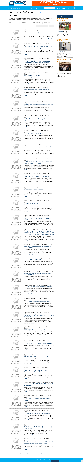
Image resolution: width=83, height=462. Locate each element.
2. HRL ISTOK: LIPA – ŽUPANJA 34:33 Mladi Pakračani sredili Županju (38, 147)
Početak (23, 453)
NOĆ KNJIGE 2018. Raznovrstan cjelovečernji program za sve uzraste (38, 104)
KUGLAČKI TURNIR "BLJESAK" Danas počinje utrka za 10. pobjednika (38, 384)
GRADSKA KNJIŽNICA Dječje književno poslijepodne (38, 286)
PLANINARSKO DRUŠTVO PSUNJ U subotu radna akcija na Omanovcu (39, 315)
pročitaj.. (50, 38)
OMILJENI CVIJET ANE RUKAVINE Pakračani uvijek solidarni (37, 218)
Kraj (41, 453)
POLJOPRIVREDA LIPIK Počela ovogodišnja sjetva (37, 413)
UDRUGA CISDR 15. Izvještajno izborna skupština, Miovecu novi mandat (37, 204)
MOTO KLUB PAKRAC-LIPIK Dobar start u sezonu (37, 89)
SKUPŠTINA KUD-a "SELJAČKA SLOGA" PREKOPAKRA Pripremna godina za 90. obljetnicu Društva (38, 442)
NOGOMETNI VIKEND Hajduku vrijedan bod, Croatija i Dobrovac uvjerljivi (38, 427)
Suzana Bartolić (60, 51)
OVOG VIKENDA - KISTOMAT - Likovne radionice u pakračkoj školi (37, 76)
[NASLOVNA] (9, 8)
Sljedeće (37, 453)
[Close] (82, 459)
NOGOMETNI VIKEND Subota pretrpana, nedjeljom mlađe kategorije (37, 246)
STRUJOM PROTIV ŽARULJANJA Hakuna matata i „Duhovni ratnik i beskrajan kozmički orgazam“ (37, 62)
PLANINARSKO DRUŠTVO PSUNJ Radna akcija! (36, 190)
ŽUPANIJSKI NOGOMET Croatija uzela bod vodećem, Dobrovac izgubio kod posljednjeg (38, 162)
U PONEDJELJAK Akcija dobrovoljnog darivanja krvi (37, 330)
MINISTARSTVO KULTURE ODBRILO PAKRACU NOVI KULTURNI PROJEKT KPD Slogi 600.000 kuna (38, 47)
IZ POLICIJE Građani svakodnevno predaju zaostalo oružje (37, 119)
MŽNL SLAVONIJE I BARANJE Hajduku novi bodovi (37, 176)
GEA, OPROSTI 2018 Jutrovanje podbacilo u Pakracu (37, 357)
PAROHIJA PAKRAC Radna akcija (32, 259)
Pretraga (42, 26)
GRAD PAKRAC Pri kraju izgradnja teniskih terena (37, 302)
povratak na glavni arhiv (40, 13)
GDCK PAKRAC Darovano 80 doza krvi (34, 133)
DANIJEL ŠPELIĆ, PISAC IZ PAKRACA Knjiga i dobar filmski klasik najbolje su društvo (37, 371)
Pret (27, 453)
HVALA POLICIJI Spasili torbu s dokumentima (36, 33)
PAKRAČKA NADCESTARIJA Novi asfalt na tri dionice (38, 343)
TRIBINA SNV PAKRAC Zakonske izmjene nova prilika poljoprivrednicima (38, 273)
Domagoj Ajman (60, 31)
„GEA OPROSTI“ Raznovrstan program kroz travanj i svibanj (37, 399)
